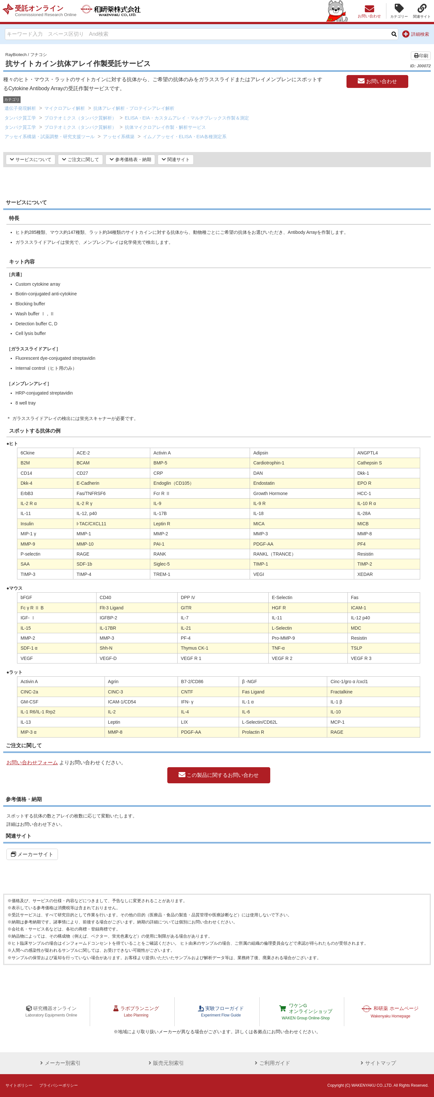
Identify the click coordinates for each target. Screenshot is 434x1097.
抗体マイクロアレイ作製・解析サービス (165, 127)
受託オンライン (47, 11)
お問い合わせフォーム (32, 762)
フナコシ (38, 54)
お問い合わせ (377, 81)
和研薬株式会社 (117, 11)
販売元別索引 (164, 1063)
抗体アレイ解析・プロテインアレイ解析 (133, 108)
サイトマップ (375, 1063)
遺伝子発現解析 (20, 108)
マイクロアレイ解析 (64, 108)
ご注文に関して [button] (80, 159)
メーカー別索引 (58, 1063)
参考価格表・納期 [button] (130, 159)
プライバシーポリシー (58, 1085)
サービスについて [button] (30, 159)
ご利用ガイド (270, 1063)
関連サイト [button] (176, 159)
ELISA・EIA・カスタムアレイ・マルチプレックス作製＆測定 (187, 117)
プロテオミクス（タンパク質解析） (80, 117)
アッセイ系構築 (118, 136)
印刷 (420, 55)
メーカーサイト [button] (32, 854)
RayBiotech (16, 54)
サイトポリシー (18, 1085)
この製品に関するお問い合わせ (219, 775)
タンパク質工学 (20, 117)
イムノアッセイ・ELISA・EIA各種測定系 (184, 136)
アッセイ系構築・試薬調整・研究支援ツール (50, 136)
